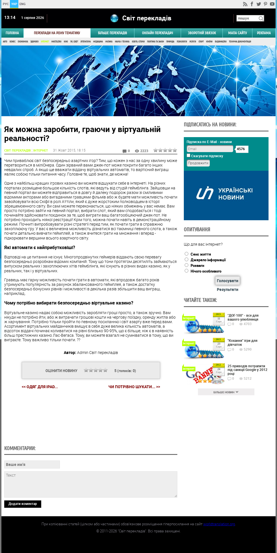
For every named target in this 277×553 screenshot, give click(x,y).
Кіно (66, 41)
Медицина (98, 41)
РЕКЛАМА (264, 33)
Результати (227, 289)
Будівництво (220, 41)
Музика (108, 41)
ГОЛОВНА (12, 33)
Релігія (192, 41)
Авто (5, 41)
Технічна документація (240, 41)
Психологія (182, 41)
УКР (14, 4)
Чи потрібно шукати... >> (134, 386)
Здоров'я (34, 41)
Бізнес (12, 41)
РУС (6, 4)
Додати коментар (22, 503)
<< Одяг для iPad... (40, 386)
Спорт (201, 41)
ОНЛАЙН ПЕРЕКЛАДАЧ (157, 33)
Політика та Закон (155, 41)
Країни (209, 41)
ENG (22, 4)
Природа (170, 41)
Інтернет (45, 41)
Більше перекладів (112, 33)
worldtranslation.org (219, 523)
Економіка (23, 41)
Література (85, 41)
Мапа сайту (237, 33)
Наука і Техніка (122, 41)
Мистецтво (56, 41)
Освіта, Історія (138, 41)
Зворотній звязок (202, 33)
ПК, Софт (74, 41)
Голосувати (227, 280)
